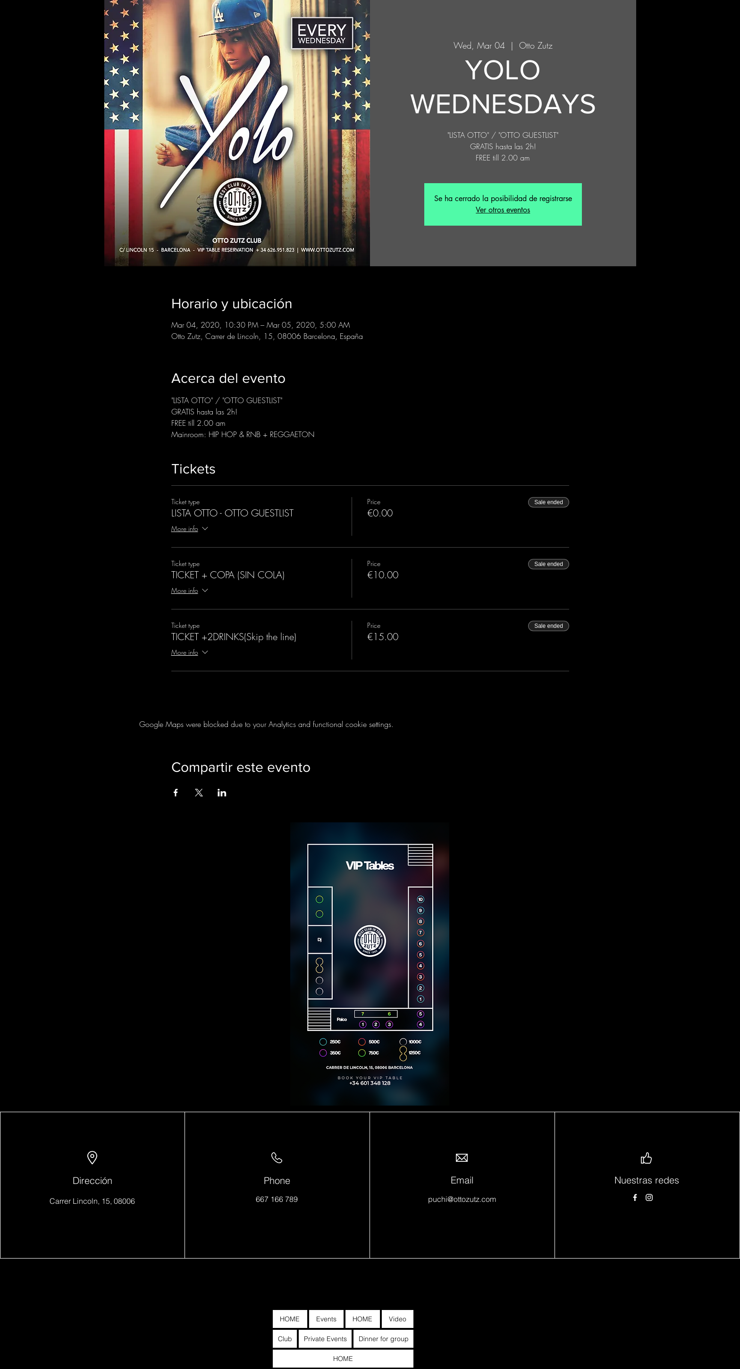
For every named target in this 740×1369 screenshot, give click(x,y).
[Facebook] (635, 1197)
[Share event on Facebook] (175, 792)
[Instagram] (649, 1197)
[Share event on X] (198, 792)
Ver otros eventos (503, 210)
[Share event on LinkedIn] (222, 792)
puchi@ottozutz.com (462, 1199)
